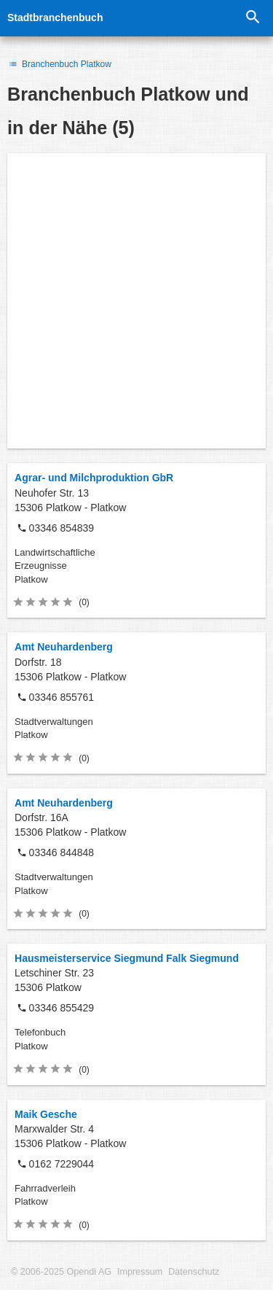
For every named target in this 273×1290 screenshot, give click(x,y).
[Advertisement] (136, 301)
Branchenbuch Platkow (59, 64)
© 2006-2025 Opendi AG (61, 1272)
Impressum (139, 1272)
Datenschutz (193, 1272)
